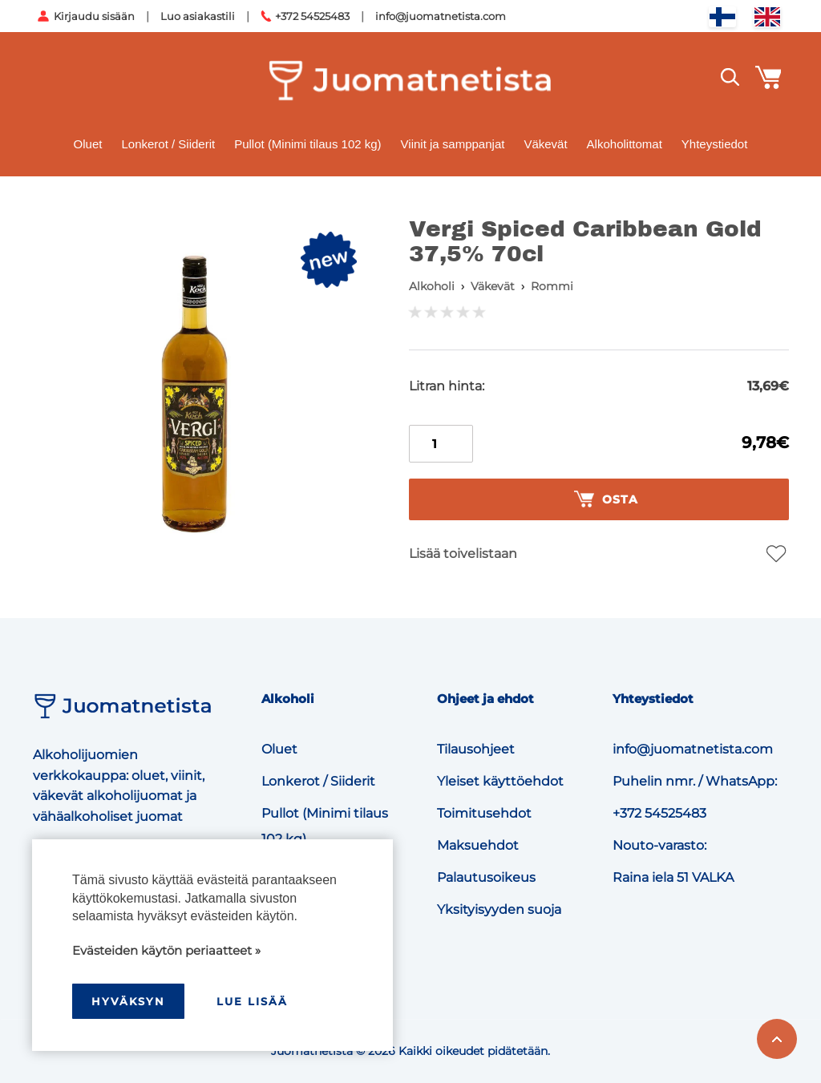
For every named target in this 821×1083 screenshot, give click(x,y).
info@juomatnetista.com (440, 16)
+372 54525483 (312, 16)
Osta (606, 499)
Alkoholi (432, 286)
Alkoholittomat (624, 144)
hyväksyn (128, 1001)
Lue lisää (252, 1001)
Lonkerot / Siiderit (168, 144)
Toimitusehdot (484, 813)
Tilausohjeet (476, 749)
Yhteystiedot (714, 144)
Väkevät (545, 144)
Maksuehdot (478, 845)
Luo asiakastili (197, 16)
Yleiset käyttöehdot (500, 781)
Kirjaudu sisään (94, 16)
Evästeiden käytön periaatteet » (166, 950)
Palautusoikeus (486, 877)
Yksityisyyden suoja (499, 909)
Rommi (552, 286)
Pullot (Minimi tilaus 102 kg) (307, 144)
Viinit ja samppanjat (453, 144)
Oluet (88, 144)
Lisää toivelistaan (463, 553)
